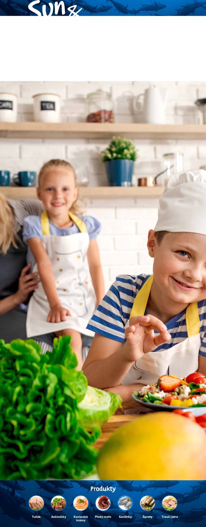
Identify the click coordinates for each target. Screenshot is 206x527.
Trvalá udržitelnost (85, 112)
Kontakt (114, 112)
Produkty (33, 112)
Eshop (133, 112)
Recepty (55, 112)
